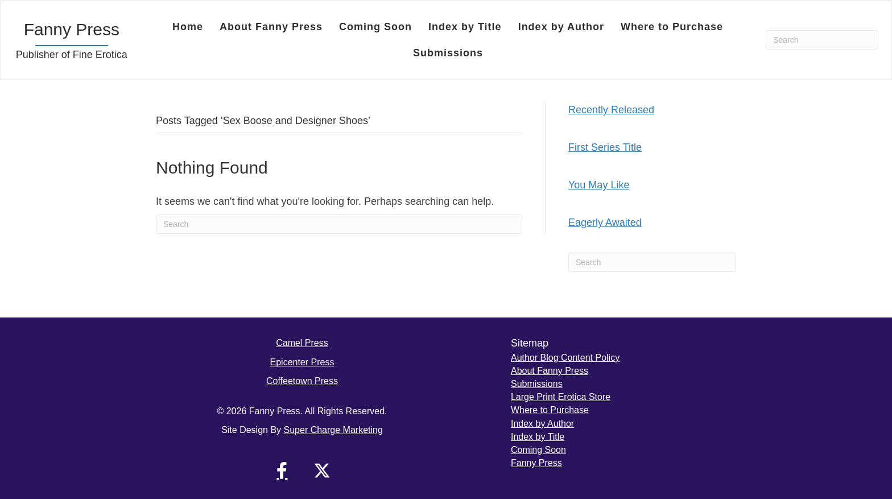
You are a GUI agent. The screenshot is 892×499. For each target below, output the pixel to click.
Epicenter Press (302, 362)
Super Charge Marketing (333, 430)
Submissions (448, 53)
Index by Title (465, 26)
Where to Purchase (672, 26)
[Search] (822, 40)
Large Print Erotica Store (560, 397)
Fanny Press (536, 463)
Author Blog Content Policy (565, 357)
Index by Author (561, 26)
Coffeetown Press (302, 381)
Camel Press (302, 343)
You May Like (598, 185)
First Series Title (605, 147)
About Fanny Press (271, 26)
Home (187, 26)
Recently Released (611, 110)
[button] (282, 470)
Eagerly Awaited (605, 222)
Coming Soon (375, 26)
